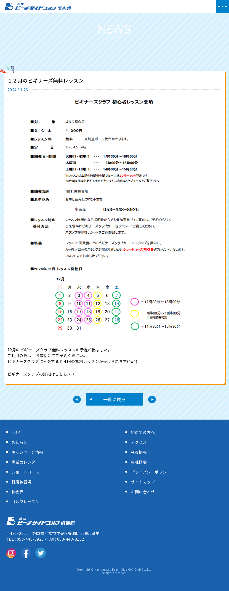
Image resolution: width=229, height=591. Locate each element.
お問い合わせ (143, 491)
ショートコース (25, 472)
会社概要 (139, 462)
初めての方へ (143, 432)
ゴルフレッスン (25, 501)
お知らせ (20, 442)
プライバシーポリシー (151, 472)
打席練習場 (21, 482)
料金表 (17, 491)
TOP (16, 432)
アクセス (139, 442)
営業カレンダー (25, 462)
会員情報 (139, 452)
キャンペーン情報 (27, 452)
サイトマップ (143, 482)
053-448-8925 (30, 539)
